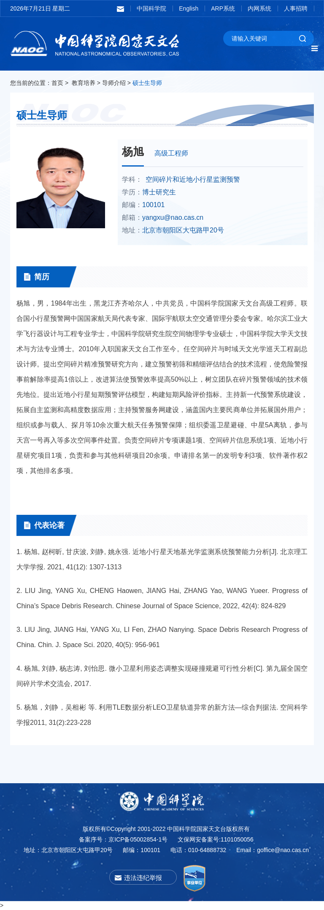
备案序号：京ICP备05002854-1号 (123, 839)
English (188, 8)
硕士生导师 (147, 82)
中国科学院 (151, 8)
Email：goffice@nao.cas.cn (272, 850)
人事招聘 (296, 8)
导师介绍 (114, 82)
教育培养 (83, 82)
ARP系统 (223, 8)
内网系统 (259, 8)
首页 (57, 82)
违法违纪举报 (143, 877)
